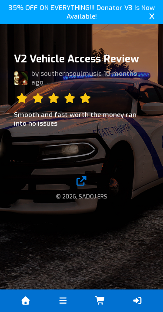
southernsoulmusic (71, 73)
